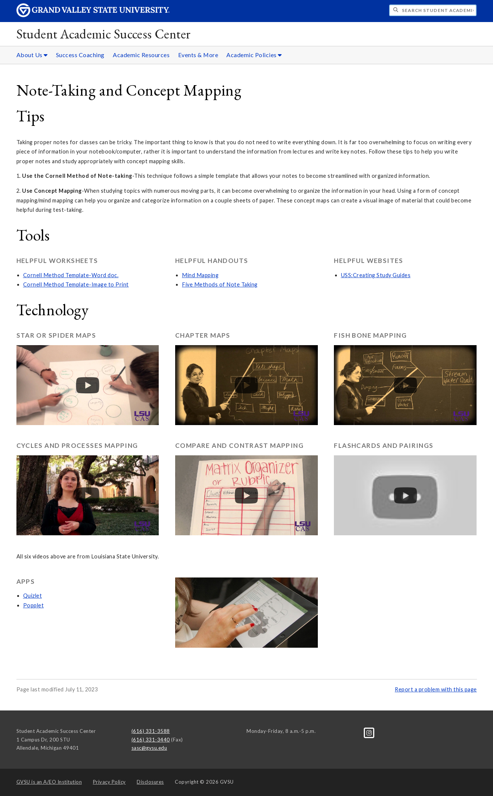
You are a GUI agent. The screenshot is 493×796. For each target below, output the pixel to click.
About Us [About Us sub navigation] (32, 54)
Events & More (198, 54)
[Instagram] (369, 732)
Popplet (33, 605)
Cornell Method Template (56, 275)
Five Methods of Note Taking (220, 284)
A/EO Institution (49, 782)
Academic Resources (141, 54)
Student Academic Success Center (103, 33)
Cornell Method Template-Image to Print (76, 284)
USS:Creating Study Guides (376, 275)
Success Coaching (80, 54)
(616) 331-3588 (150, 731)
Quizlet (32, 595)
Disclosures (150, 782)
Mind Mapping (200, 275)
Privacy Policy (109, 782)
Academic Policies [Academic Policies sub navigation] (254, 54)
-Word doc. (103, 275)
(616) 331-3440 (150, 740)
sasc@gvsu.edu (149, 748)
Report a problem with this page (436, 689)
